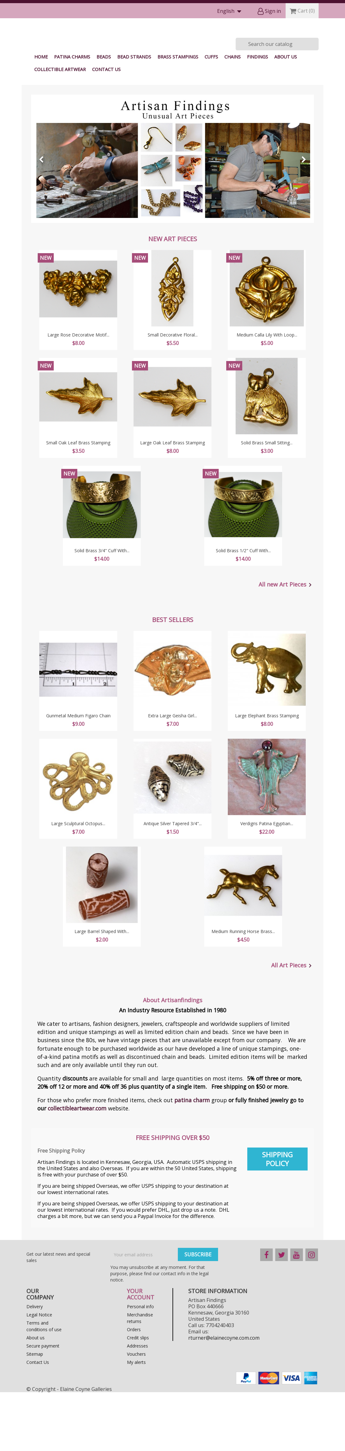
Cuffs (211, 116)
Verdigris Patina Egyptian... (266, 882)
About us (285, 116)
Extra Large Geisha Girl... (172, 774)
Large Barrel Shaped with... (101, 990)
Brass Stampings (177, 116)
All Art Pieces (292, 1024)
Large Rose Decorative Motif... (78, 394)
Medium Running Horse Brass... (243, 990)
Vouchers (136, 1413)
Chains (232, 116)
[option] (172, 217)
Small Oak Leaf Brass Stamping (78, 501)
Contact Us (106, 128)
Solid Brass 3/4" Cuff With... (101, 609)
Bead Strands (134, 116)
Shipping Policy (277, 1218)
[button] (52, 217)
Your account (140, 1353)
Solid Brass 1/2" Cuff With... (243, 609)
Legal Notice (39, 1373)
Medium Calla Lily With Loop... (267, 394)
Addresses (137, 1405)
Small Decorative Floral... (173, 394)
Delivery (34, 1365)
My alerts (136, 1421)
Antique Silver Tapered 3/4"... (173, 882)
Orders (134, 1388)
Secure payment (42, 1405)
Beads (103, 116)
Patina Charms (72, 116)
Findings (257, 116)
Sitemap (34, 1413)
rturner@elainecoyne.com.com (224, 1396)
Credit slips (138, 1396)
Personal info (140, 1365)
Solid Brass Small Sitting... (267, 501)
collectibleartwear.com (77, 1167)
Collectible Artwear (60, 128)
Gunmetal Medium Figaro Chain (78, 774)
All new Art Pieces (286, 644)
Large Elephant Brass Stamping (267, 774)
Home (41, 116)
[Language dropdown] (230, 11)
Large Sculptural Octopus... (78, 882)
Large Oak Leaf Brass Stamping (172, 501)
